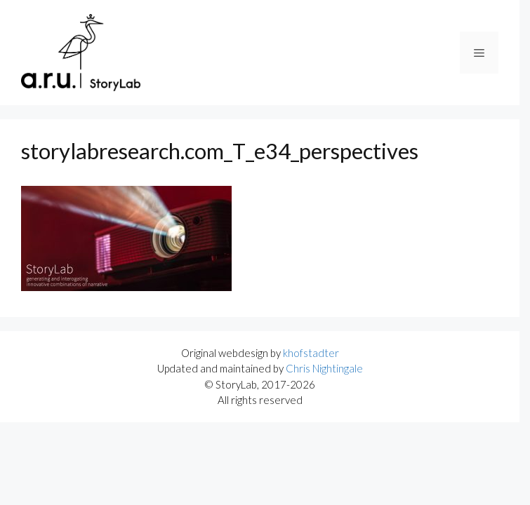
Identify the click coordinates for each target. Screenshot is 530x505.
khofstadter (311, 352)
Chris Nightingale (324, 368)
